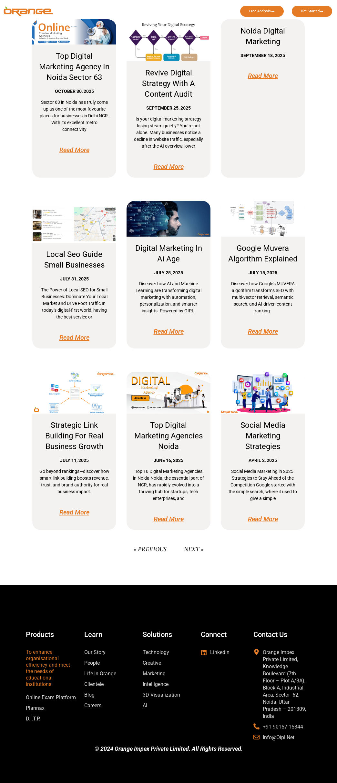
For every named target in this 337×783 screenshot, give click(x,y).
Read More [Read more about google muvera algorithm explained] (263, 331)
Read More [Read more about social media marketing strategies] (263, 519)
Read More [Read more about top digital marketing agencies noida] (169, 519)
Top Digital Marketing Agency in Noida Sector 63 (74, 67)
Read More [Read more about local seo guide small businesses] (74, 337)
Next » (194, 549)
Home (108, 8)
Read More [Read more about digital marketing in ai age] (169, 331)
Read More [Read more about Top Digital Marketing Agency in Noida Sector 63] (74, 150)
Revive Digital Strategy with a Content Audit (168, 83)
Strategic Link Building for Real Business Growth (74, 436)
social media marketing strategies (262, 436)
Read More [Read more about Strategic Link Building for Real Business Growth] (74, 512)
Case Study (219, 8)
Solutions (143, 8)
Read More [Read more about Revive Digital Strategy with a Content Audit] (169, 167)
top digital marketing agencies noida (168, 436)
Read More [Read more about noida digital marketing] (263, 76)
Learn (182, 8)
